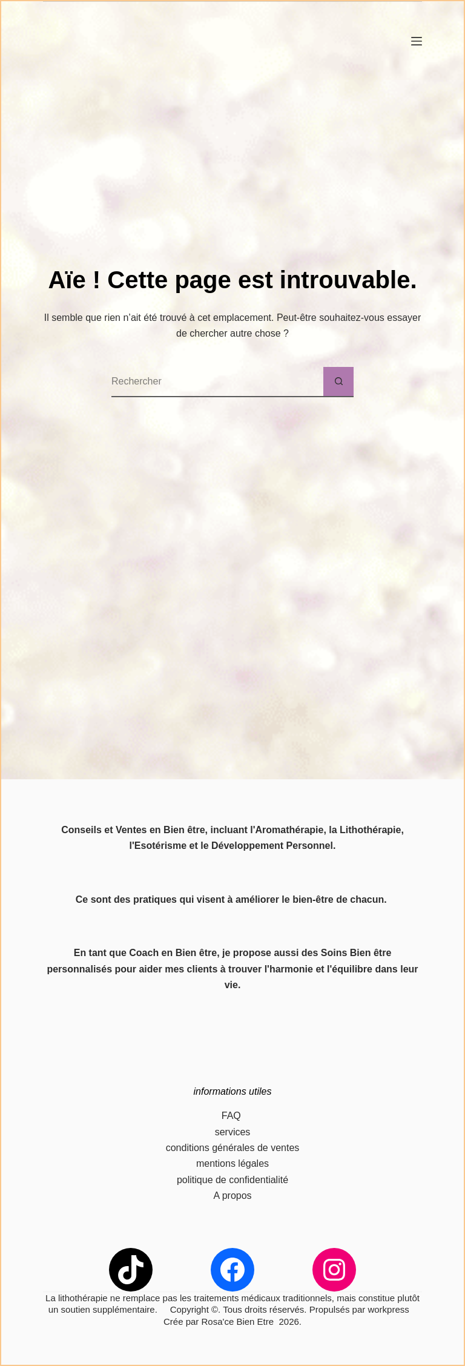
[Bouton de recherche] (338, 382)
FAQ (232, 1115)
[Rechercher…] (217, 382)
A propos (232, 1195)
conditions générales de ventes (233, 1148)
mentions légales (232, 1163)
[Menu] (416, 41)
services (233, 1132)
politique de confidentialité (232, 1180)
